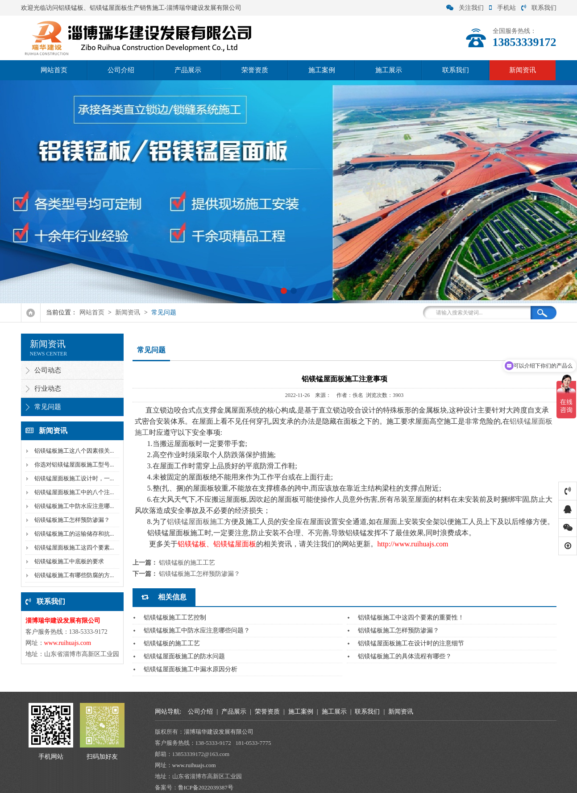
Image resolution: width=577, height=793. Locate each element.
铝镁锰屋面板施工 (195, 521)
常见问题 (163, 312)
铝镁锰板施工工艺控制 (175, 617)
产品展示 (187, 70)
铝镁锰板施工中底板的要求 (69, 561)
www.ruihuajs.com (194, 765)
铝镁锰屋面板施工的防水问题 (184, 656)
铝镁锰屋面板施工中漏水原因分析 (190, 669)
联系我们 (538, 7)
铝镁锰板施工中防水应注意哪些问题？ (197, 630)
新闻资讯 (522, 70)
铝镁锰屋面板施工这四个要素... (74, 547)
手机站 (502, 7)
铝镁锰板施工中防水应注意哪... (74, 506)
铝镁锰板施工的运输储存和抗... (74, 533)
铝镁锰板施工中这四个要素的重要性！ (411, 617)
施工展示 (388, 70)
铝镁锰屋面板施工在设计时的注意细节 (411, 643)
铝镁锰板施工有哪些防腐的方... (74, 575)
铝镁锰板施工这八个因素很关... (74, 450)
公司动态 (47, 370)
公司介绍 (121, 70)
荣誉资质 (254, 70)
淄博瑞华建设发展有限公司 (219, 731)
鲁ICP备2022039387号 (205, 787)
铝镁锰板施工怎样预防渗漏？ (72, 519)
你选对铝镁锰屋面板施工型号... (74, 464)
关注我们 (465, 7)
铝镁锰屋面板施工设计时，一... (74, 478)
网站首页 (54, 70)
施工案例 (321, 70)
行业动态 (47, 388)
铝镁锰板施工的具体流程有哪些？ (405, 656)
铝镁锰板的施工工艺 (187, 562)
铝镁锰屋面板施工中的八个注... (74, 492)
